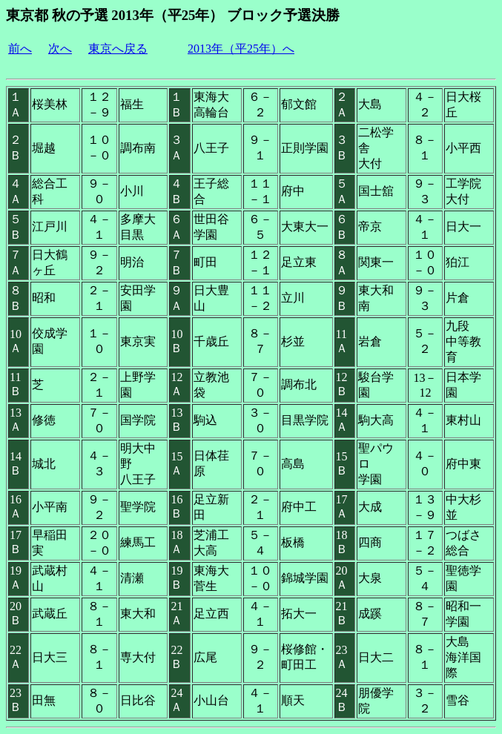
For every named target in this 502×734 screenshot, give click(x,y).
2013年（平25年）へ (241, 48)
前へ (20, 48)
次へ (60, 48)
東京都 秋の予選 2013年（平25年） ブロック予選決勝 (173, 15)
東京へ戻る (118, 48)
